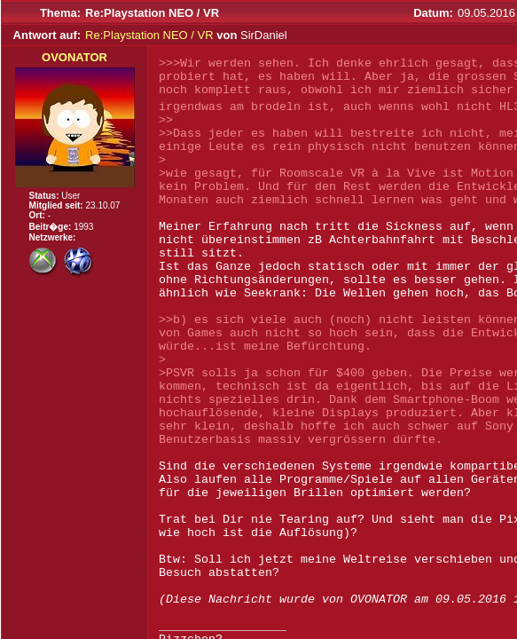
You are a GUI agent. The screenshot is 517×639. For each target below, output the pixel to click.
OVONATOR (74, 57)
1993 (83, 227)
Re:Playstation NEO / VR (149, 35)
